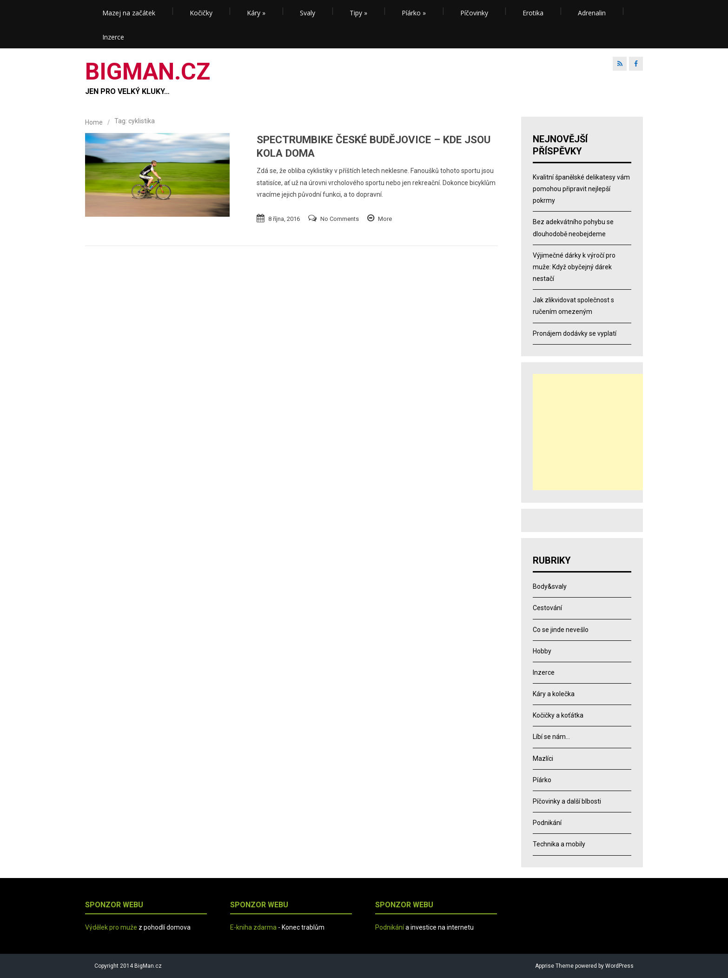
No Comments (339, 218)
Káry (256, 12)
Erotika (533, 12)
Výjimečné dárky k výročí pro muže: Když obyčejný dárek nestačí (574, 267)
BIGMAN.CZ (147, 71)
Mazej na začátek (128, 12)
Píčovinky (474, 12)
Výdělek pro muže (111, 927)
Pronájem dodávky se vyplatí (574, 333)
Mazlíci (543, 758)
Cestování (547, 608)
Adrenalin (592, 12)
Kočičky (201, 12)
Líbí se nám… (551, 736)
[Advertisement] (591, 432)
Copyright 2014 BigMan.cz (128, 966)
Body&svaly (550, 586)
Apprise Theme (554, 966)
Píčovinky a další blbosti (567, 801)
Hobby (542, 651)
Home (94, 122)
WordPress (619, 966)
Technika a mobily (559, 844)
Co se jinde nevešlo (561, 629)
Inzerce (113, 37)
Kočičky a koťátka (558, 715)
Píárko (414, 12)
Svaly (307, 12)
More (385, 218)
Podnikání (547, 822)
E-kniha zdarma (253, 927)
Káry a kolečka (554, 694)
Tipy (358, 12)
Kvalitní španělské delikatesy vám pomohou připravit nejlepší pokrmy (581, 188)
